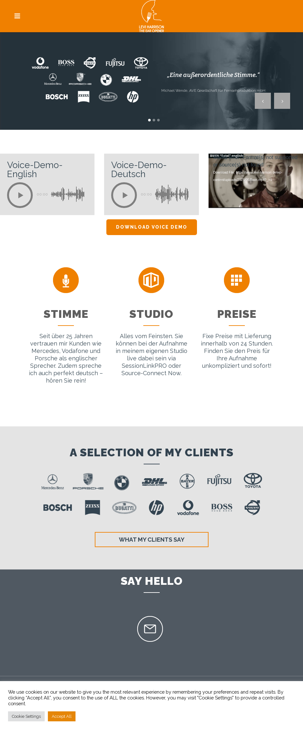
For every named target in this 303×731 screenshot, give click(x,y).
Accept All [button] (62, 716)
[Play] (20, 195)
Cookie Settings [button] (26, 716)
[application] (256, 181)
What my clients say (151, 539)
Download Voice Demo (151, 227)
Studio (151, 314)
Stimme (66, 314)
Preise (236, 314)
